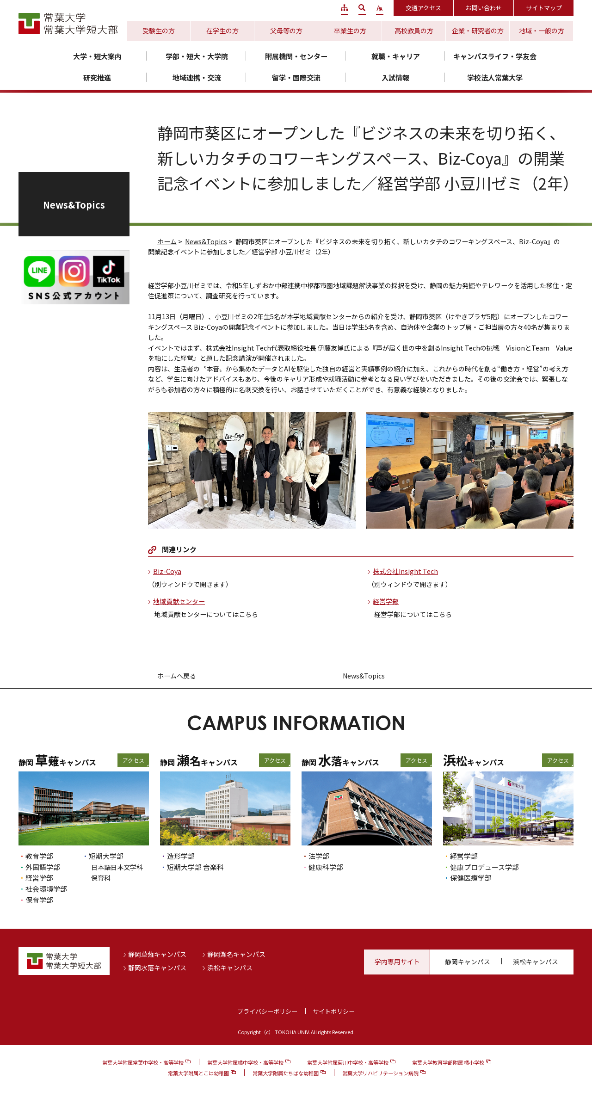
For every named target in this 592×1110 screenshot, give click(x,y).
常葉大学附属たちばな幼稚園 (286, 1073)
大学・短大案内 (97, 56)
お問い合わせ (484, 7)
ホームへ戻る (176, 675)
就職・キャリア (395, 56)
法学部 (318, 856)
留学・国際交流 (296, 77)
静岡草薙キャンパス (157, 954)
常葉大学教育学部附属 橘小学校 (448, 1062)
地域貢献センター (179, 601)
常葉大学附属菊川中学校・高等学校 (347, 1062)
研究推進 (97, 77)
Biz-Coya (167, 571)
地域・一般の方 (541, 30)
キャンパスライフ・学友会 (494, 56)
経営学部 (386, 601)
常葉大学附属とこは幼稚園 (198, 1073)
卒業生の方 (350, 30)
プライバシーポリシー (267, 1011)
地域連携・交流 (197, 77)
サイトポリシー (334, 1011)
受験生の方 (158, 30)
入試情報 (395, 77)
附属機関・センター (296, 56)
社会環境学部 (46, 889)
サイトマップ (544, 7)
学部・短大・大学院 (197, 56)
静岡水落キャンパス (157, 967)
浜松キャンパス (230, 967)
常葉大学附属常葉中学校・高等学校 (143, 1062)
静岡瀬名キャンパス (236, 954)
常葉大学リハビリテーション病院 (380, 1073)
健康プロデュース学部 (484, 867)
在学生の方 (222, 30)
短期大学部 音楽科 (195, 867)
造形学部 (181, 856)
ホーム (167, 241)
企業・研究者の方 (478, 30)
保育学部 (39, 900)
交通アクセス (423, 7)
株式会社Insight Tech (405, 571)
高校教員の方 (414, 30)
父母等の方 (286, 30)
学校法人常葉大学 (495, 77)
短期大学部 (106, 856)
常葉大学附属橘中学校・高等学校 (245, 1062)
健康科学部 (325, 867)
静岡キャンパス (467, 961)
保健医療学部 (471, 877)
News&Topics (206, 241)
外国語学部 (42, 867)
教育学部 (39, 856)
